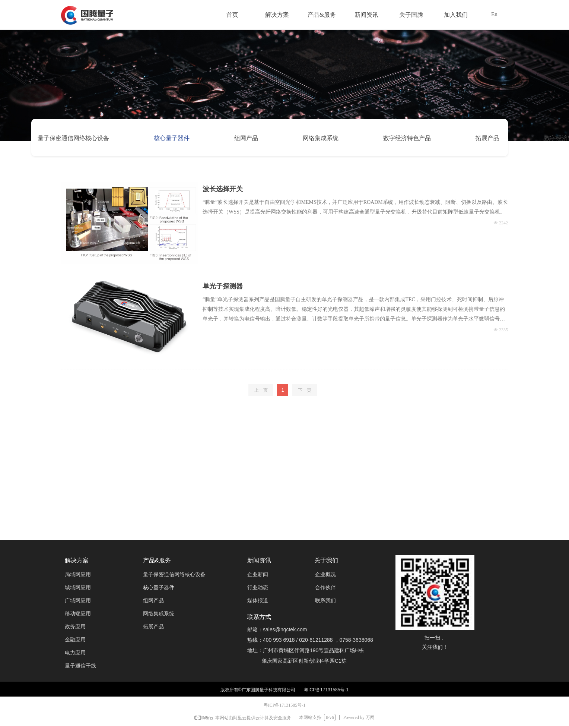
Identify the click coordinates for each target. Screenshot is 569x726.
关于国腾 (411, 15)
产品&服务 (322, 15)
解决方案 (277, 15)
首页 (232, 15)
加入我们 (456, 15)
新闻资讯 (366, 15)
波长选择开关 (223, 189)
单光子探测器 (223, 286)
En (494, 14)
